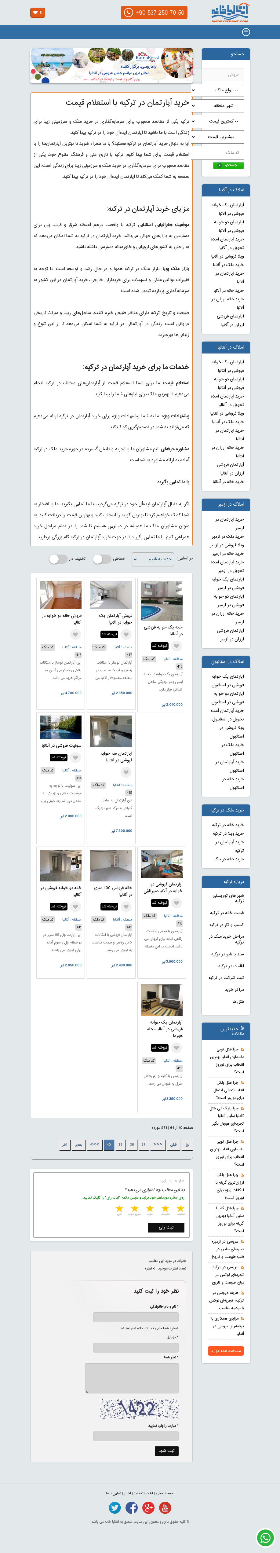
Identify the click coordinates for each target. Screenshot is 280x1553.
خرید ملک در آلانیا (228, 265)
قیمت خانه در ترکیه (227, 913)
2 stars (164, 1209)
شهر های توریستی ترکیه (228, 899)
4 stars (134, 1209)
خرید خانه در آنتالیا (228, 482)
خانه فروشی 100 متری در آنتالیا (113, 891)
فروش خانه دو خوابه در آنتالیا (62, 619)
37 (144, 1144)
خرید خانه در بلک (229, 859)
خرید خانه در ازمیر (228, 554)
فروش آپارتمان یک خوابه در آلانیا (115, 619)
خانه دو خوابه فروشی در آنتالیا (61, 891)
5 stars (118, 1209)
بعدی (78, 1144)
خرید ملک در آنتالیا (228, 422)
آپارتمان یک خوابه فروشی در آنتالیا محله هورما (165, 1029)
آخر (64, 1144)
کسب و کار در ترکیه (226, 925)
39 (120, 1144)
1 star (179, 1209)
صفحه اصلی (165, 1493)
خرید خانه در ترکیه (228, 825)
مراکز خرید (234, 990)
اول (187, 1144)
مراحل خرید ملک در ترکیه (226, 940)
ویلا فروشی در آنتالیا (227, 414)
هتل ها (238, 1002)
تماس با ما (113, 1493)
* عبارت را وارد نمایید (163, 1426)
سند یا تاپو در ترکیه (227, 954)
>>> (94, 1145)
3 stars (149, 1209)
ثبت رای (166, 1228)
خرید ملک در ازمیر (228, 537)
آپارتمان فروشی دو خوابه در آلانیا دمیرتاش (163, 888)
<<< (157, 1145)
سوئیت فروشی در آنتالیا (62, 746)
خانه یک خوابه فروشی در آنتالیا (163, 631)
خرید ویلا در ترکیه (228, 834)
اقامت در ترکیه (231, 966)
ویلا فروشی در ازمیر (227, 545)
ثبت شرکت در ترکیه (226, 978)
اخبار (127, 1493)
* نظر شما (168, 1357)
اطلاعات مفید (143, 1493)
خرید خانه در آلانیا (229, 291)
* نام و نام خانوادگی (161, 1306)
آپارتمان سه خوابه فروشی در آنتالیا (116, 757)
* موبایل (169, 1337)
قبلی (173, 1144)
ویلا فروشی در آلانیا (227, 257)
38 (132, 1144)
